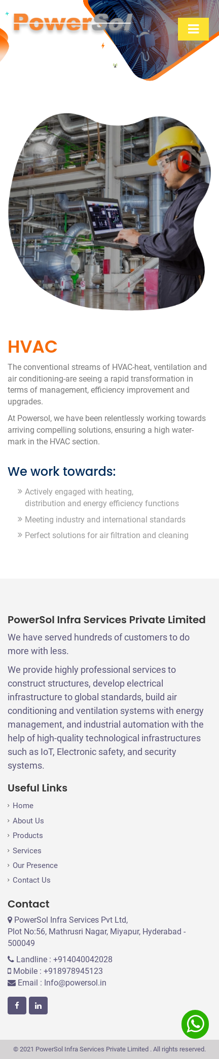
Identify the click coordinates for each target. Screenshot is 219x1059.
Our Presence (35, 865)
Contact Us (32, 880)
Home (23, 805)
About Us (28, 820)
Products (28, 835)
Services (27, 850)
